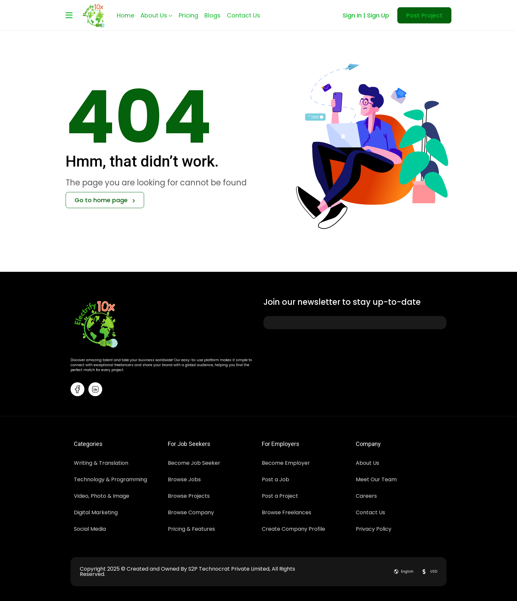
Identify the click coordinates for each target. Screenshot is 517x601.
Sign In (352, 15)
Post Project (424, 15)
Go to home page (105, 200)
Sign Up (378, 15)
